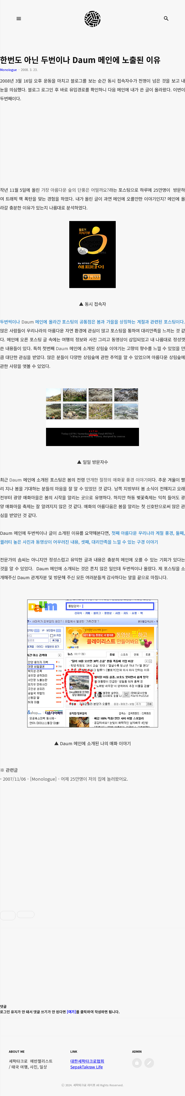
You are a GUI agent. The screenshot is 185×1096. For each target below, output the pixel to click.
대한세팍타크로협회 (87, 1061)
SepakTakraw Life (86, 1067)
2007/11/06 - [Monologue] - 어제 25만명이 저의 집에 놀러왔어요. (65, 779)
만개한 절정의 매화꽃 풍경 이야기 (117, 479)
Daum (27, 321)
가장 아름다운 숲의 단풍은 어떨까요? (75, 190)
